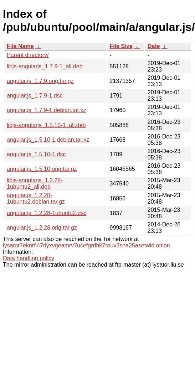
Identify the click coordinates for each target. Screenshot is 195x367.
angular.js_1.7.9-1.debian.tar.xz (46, 110)
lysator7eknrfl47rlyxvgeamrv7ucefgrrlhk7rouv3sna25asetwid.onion (86, 245)
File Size (121, 46)
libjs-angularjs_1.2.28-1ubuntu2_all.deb (35, 183)
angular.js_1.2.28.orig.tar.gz (42, 228)
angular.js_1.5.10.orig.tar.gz (42, 169)
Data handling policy (28, 258)
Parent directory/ (27, 55)
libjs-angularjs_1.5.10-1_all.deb (46, 125)
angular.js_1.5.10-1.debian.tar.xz (48, 140)
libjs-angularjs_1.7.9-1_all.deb (45, 66)
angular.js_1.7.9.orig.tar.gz (40, 81)
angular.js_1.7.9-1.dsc (35, 96)
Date (154, 46)
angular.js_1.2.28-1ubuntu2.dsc (46, 213)
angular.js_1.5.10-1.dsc (36, 154)
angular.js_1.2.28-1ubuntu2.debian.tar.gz (36, 198)
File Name (20, 46)
